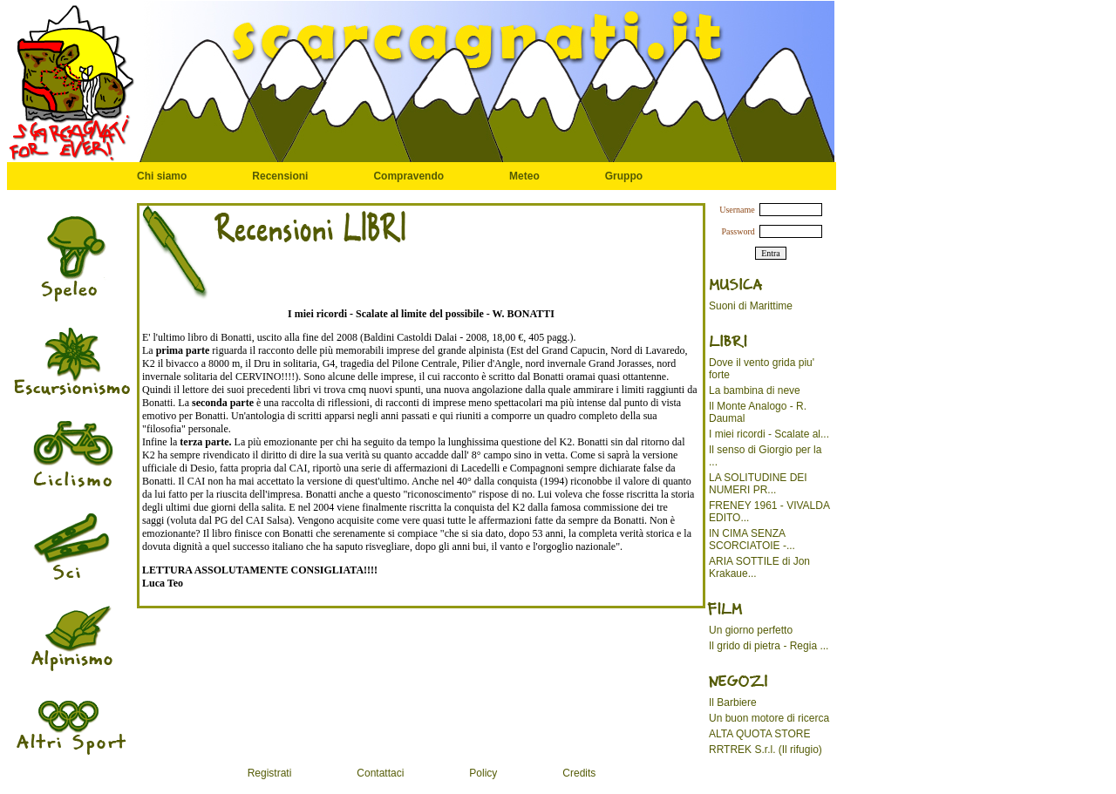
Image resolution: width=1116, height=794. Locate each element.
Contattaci (380, 773)
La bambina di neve (754, 390)
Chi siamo (162, 176)
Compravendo (408, 176)
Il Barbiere (733, 702)
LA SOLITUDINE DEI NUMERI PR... (758, 484)
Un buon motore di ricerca (769, 718)
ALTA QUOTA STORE (759, 734)
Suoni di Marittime (751, 306)
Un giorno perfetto (751, 630)
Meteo (524, 176)
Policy (483, 773)
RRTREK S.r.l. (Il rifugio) (765, 749)
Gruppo (624, 176)
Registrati (270, 773)
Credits (578, 773)
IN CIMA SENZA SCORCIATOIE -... (752, 539)
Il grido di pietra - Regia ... (768, 646)
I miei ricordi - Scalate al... (769, 434)
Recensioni (280, 176)
